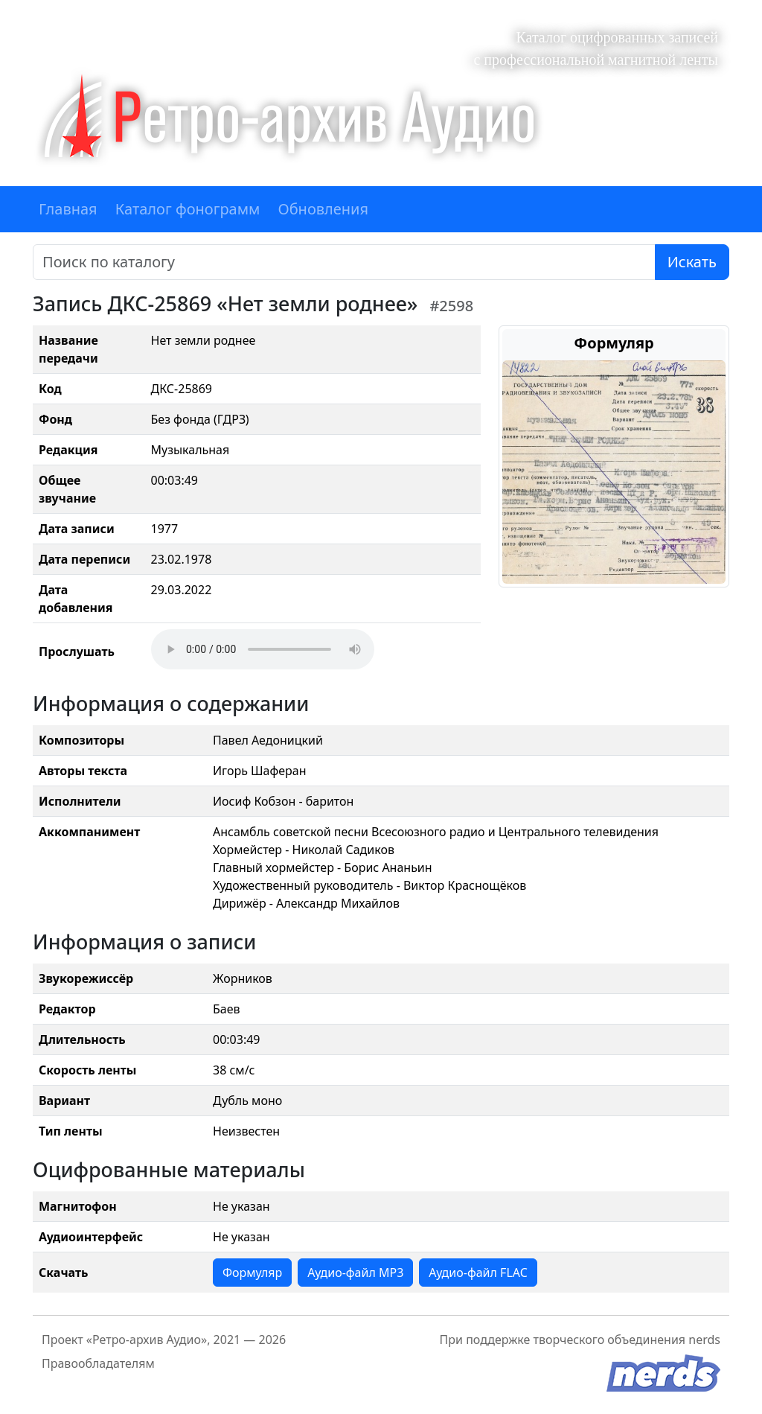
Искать (692, 262)
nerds (704, 1339)
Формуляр (252, 1272)
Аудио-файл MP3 (355, 1272)
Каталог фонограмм (187, 209)
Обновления (323, 209)
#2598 (451, 306)
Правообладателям (98, 1363)
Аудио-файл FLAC (478, 1272)
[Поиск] (344, 262)
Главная (68, 209)
